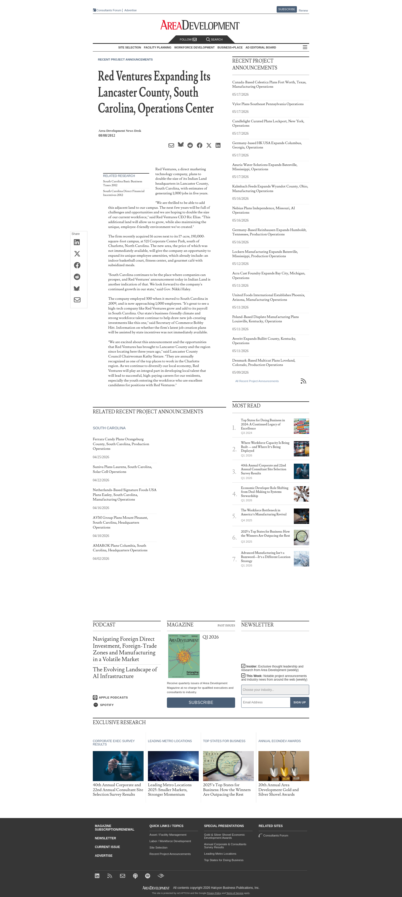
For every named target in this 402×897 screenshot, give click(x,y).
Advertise (130, 10)
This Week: (274, 677)
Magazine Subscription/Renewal (114, 827)
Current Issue (107, 847)
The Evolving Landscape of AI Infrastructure (125, 673)
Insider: (272, 668)
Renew (303, 10)
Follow (188, 39)
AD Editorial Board (261, 47)
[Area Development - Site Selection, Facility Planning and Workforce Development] (201, 25)
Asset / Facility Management (167, 834)
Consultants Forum (108, 10)
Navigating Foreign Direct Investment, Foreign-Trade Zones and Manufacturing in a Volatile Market (125, 649)
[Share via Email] (79, 300)
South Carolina (109, 428)
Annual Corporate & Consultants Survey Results (225, 846)
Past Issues (226, 625)
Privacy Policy (214, 893)
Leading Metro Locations (220, 853)
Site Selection (158, 847)
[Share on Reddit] (79, 277)
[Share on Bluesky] (79, 288)
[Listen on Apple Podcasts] (127, 697)
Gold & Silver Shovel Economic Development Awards (224, 836)
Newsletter (105, 838)
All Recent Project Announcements (257, 381)
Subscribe (286, 9)
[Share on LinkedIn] (79, 242)
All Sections (305, 47)
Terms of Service (235, 893)
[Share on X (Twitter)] (79, 254)
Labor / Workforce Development (170, 841)
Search (214, 39)
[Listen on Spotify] (127, 705)
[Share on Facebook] (79, 265)
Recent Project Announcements (125, 59)
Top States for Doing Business (224, 860)
